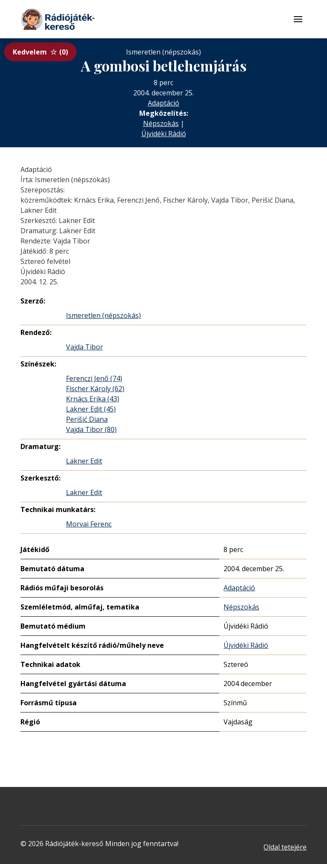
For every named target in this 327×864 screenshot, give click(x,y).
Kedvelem (40, 52)
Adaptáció (163, 103)
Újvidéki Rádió (163, 133)
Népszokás (161, 123)
